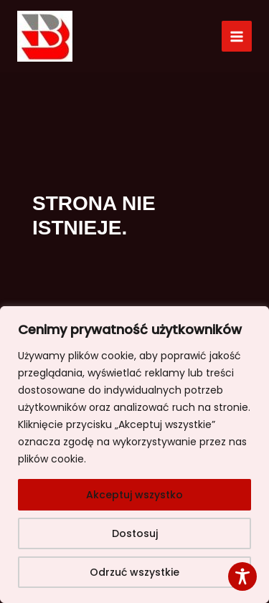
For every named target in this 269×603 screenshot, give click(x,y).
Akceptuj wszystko (134, 495)
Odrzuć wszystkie (134, 572)
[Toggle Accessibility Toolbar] (242, 576)
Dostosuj (135, 533)
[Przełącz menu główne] (237, 36)
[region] (134, 454)
